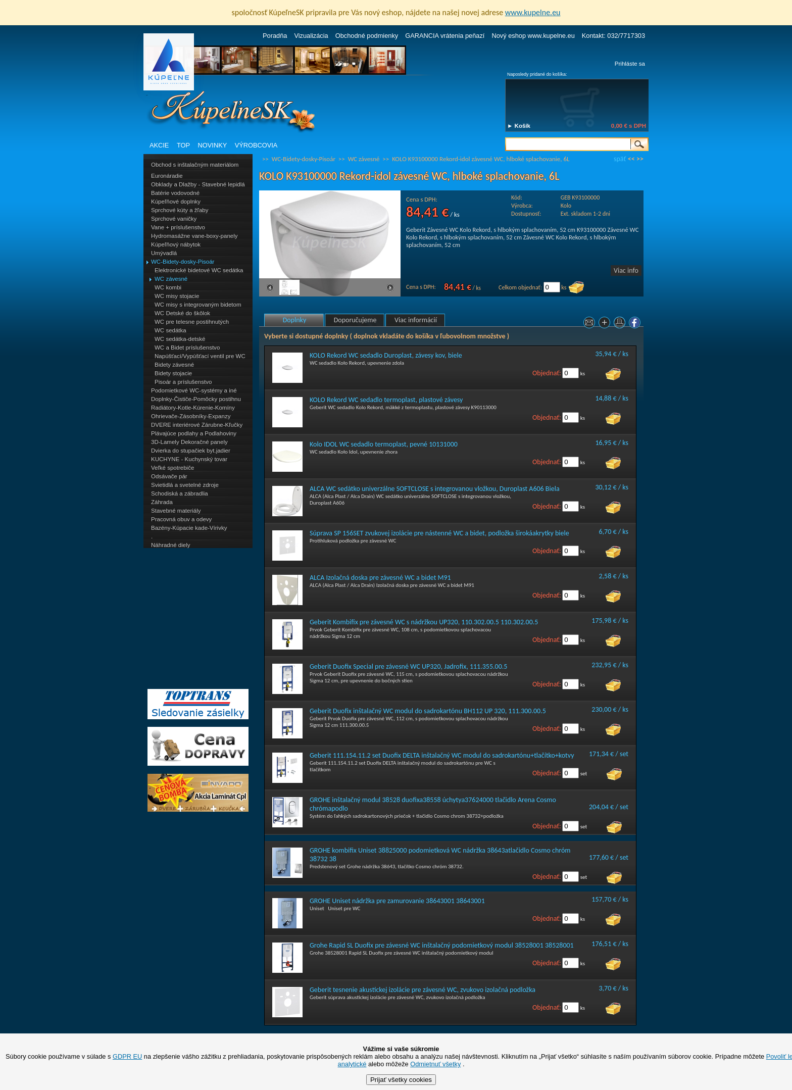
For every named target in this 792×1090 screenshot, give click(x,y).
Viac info (626, 270)
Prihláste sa (630, 64)
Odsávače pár (169, 476)
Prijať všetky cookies (401, 1079)
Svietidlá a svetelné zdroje (185, 485)
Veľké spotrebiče (172, 468)
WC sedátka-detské (180, 339)
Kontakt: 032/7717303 (613, 35)
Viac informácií (415, 320)
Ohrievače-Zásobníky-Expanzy (190, 416)
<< (631, 159)
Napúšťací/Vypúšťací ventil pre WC (200, 356)
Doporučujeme (355, 320)
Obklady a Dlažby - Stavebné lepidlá (198, 184)
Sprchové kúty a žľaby (179, 210)
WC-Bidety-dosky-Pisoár (182, 262)
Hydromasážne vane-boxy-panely (194, 236)
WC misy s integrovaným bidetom (198, 305)
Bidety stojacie (173, 373)
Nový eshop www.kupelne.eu (532, 35)
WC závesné (171, 279)
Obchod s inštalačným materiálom (194, 165)
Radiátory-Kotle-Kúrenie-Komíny (193, 408)
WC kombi (168, 287)
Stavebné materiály (176, 511)
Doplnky (295, 320)
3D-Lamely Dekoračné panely (189, 442)
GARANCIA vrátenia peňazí (444, 35)
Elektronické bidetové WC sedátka (199, 270)
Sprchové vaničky (173, 219)
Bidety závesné (174, 365)
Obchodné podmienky (367, 35)
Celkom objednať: (520, 287)
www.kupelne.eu (533, 12)
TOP (183, 145)
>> (639, 159)
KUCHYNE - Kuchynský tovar (189, 459)
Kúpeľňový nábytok (176, 244)
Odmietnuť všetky (435, 1064)
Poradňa (275, 35)
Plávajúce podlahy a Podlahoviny (193, 433)
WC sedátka (170, 330)
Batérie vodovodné (175, 193)
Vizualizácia (311, 35)
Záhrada (162, 502)
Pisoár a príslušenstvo (183, 382)
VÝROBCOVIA (256, 145)
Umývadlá (164, 253)
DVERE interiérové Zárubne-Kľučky (196, 425)
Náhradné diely (170, 545)
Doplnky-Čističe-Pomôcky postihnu (196, 399)
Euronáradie (167, 176)
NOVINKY (212, 145)
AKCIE (159, 145)
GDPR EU (127, 1056)
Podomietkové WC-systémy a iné (194, 390)
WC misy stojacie (177, 296)
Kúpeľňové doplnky (176, 202)
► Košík (518, 126)
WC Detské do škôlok (182, 313)
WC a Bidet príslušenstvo (187, 347)
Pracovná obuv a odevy (181, 519)
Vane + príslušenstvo (178, 227)
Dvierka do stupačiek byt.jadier (190, 451)
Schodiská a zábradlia (179, 493)
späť (620, 159)
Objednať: (546, 373)
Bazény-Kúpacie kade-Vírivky (189, 528)
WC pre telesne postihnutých (192, 322)
